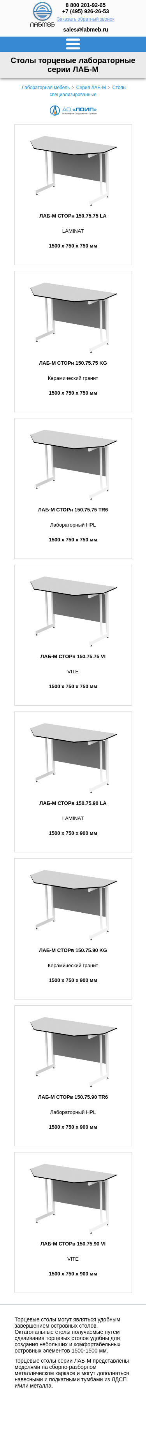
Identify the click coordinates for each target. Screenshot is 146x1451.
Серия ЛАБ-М (91, 87)
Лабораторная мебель (45, 87)
